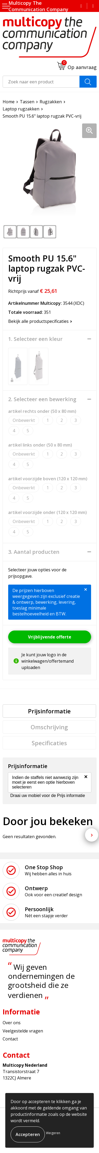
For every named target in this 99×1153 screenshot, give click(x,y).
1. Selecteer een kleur (35, 339)
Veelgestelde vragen (23, 1031)
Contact (10, 1039)
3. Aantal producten (33, 551)
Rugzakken (51, 102)
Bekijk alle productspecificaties (40, 321)
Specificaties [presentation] (49, 743)
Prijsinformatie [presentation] (49, 711)
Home (9, 102)
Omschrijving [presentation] (49, 727)
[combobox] (41, 82)
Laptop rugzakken (21, 109)
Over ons (12, 1023)
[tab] (49, 711)
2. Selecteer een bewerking (42, 399)
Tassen (27, 102)
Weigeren (53, 1133)
